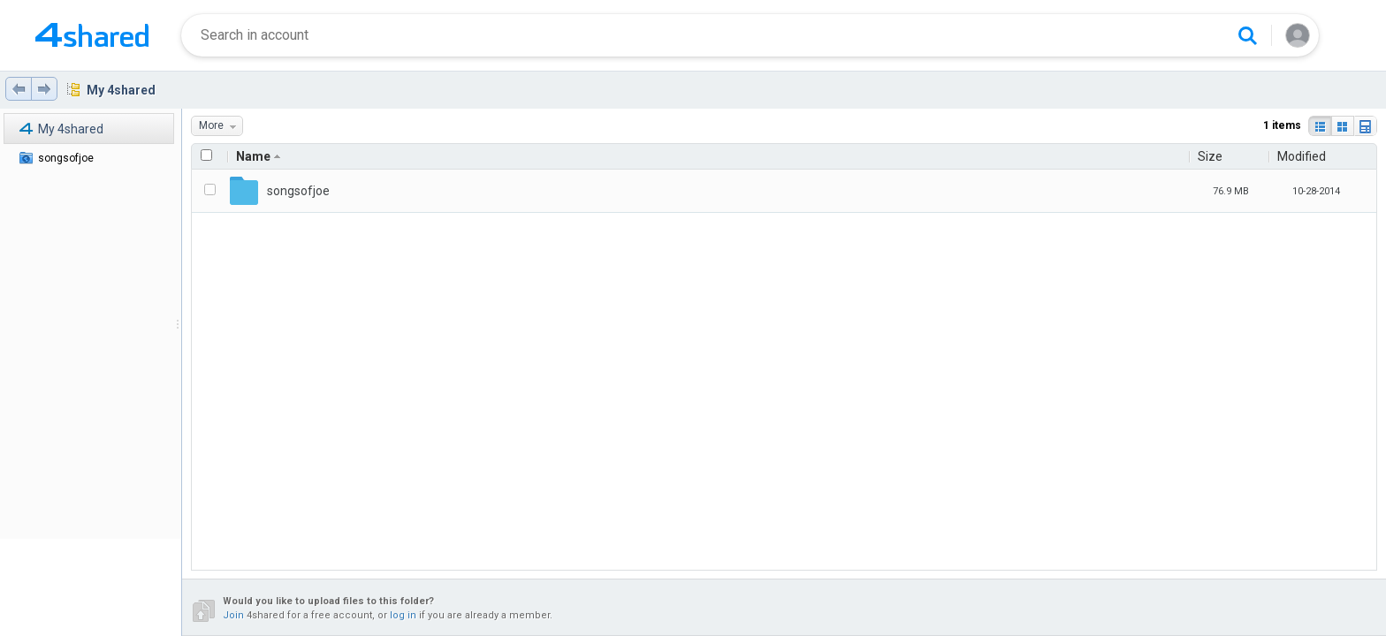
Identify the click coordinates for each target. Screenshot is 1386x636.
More (220, 126)
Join (233, 615)
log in (403, 615)
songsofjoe (66, 158)
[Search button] (1247, 35)
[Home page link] (91, 35)
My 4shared (121, 90)
